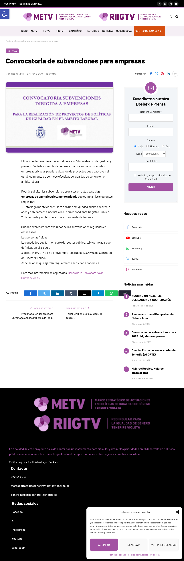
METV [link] (34, 30)
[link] (4, 14)
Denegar (133, 544)
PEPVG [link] (46, 30)
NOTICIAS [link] (107, 30)
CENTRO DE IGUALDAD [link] (148, 30)
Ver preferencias (164, 544)
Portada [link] (9, 41)
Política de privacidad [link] (21, 462)
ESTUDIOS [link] (93, 30)
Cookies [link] (53, 462)
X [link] (13, 520)
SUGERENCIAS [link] (124, 30)
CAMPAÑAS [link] (75, 30)
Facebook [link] (18, 511)
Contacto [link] (10, 4)
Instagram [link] (18, 529)
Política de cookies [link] (117, 554)
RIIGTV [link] (59, 30)
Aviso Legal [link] (40, 462)
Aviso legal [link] (155, 554)
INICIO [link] (24, 30)
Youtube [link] (17, 538)
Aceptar (104, 544)
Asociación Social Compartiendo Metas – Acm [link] (153, 316)
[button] (177, 512)
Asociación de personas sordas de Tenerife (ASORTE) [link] (154, 352)
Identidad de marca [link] (30, 4)
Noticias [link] (12, 51)
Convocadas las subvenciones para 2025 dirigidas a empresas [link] (154, 334)
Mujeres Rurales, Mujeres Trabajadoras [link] (148, 370)
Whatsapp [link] (18, 547)
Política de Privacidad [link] (138, 554)
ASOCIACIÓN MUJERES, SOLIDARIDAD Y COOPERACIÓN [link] (151, 297)
